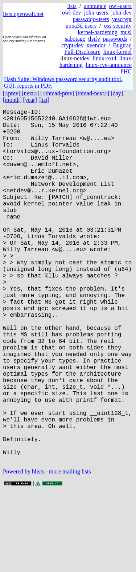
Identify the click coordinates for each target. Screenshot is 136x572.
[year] (30, 100)
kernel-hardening (98, 32)
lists (72, 6)
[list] (43, 100)
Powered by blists (23, 550)
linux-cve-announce (109, 65)
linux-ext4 (104, 58)
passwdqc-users (91, 19)
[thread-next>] (93, 93)
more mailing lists (70, 550)
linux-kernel (117, 52)
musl (126, 32)
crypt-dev (72, 45)
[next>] (30, 93)
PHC (126, 71)
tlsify (94, 39)
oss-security (118, 26)
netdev (82, 58)
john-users (96, 12)
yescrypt (122, 19)
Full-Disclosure (82, 52)
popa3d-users (81, 26)
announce (95, 6)
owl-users (120, 6)
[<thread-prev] (57, 93)
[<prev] (11, 93)
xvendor (96, 45)
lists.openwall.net (23, 14)
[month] (12, 100)
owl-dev (71, 12)
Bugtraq (122, 45)
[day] (117, 93)
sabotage (75, 39)
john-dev (121, 12)
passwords (115, 39)
